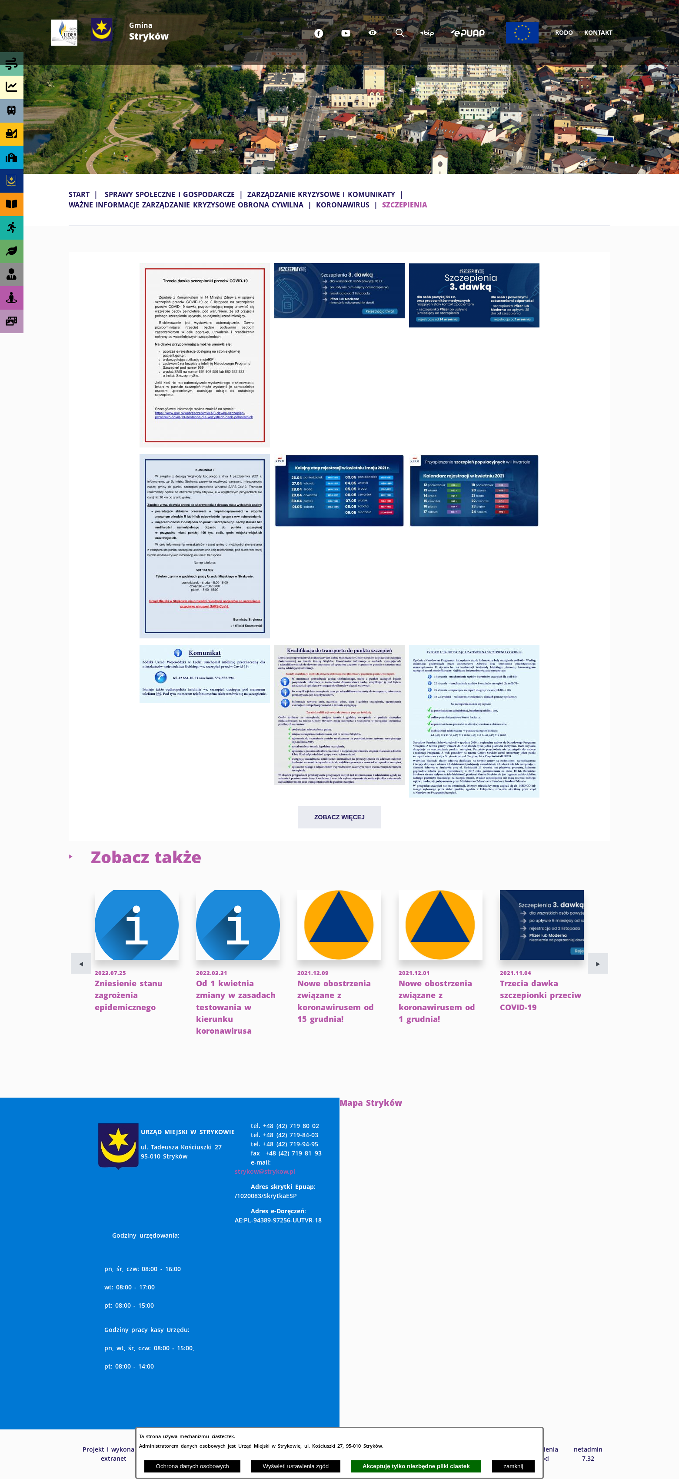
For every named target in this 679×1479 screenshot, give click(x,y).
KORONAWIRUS (342, 205)
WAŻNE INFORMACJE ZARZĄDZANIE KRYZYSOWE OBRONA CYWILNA (186, 205)
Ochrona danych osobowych (192, 1466)
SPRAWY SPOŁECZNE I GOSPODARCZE (170, 194)
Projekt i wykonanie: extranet (114, 1453)
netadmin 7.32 (588, 1453)
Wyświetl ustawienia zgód (296, 1466)
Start (79, 194)
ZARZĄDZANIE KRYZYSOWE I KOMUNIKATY (321, 194)
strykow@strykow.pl (265, 1171)
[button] (205, 445)
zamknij (513, 1466)
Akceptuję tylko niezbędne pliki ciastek (416, 1466)
